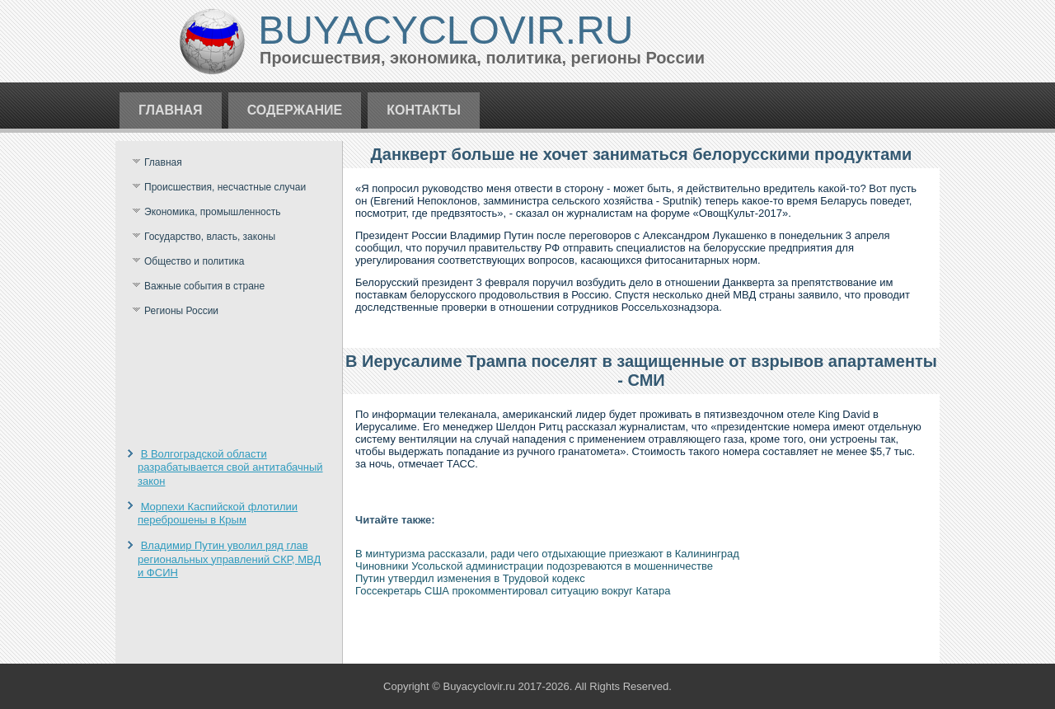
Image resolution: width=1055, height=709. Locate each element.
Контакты (424, 110)
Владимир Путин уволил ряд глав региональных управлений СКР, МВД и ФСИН (229, 559)
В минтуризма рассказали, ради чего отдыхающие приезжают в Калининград (547, 553)
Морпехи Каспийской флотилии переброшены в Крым (218, 513)
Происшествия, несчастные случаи (225, 187)
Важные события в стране (204, 286)
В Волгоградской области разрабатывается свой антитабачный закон (230, 467)
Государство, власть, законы (209, 236)
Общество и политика (194, 261)
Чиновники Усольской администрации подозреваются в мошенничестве (534, 566)
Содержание (295, 110)
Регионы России (181, 311)
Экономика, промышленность (212, 212)
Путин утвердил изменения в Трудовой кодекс (470, 578)
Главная (170, 110)
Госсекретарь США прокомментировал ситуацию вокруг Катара (512, 591)
